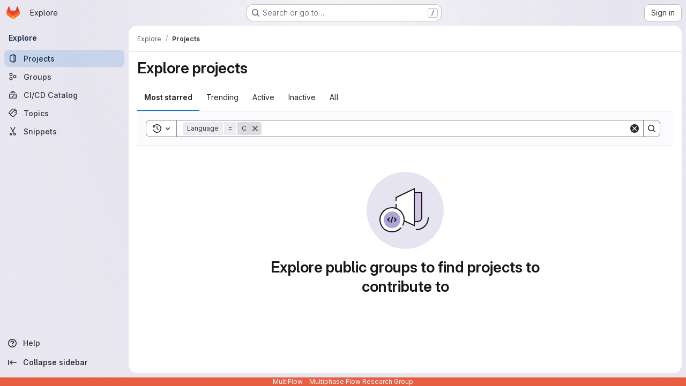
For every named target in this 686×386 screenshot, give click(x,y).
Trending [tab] (222, 97)
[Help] (64, 343)
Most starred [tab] (168, 97)
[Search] (445, 128)
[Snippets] (64, 131)
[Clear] (634, 128)
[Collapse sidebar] (64, 362)
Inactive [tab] (302, 97)
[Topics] (64, 113)
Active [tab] (263, 97)
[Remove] (255, 128)
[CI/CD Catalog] (64, 94)
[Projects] (64, 58)
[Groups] (64, 76)
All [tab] (334, 97)
